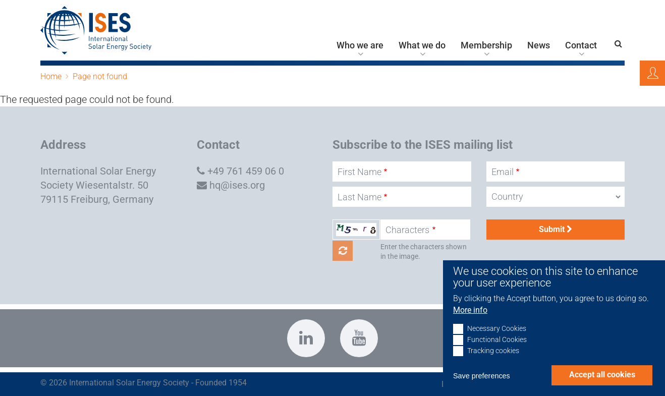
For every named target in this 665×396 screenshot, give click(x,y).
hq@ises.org (237, 185)
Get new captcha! (342, 251)
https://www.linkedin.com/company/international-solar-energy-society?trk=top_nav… (306, 338)
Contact (581, 45)
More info (470, 321)
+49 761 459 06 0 (245, 171)
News (538, 45)
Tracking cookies (493, 362)
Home (51, 76)
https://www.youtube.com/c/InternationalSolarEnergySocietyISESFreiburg (359, 338)
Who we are (360, 45)
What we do (422, 45)
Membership (486, 45)
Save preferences (481, 387)
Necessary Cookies (496, 340)
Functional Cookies (497, 351)
